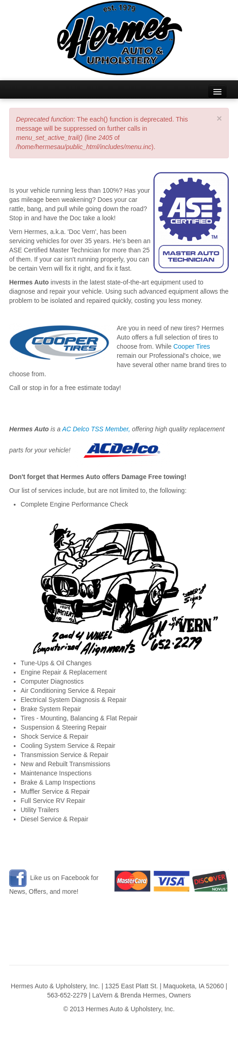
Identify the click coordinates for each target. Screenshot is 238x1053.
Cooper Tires (191, 346)
